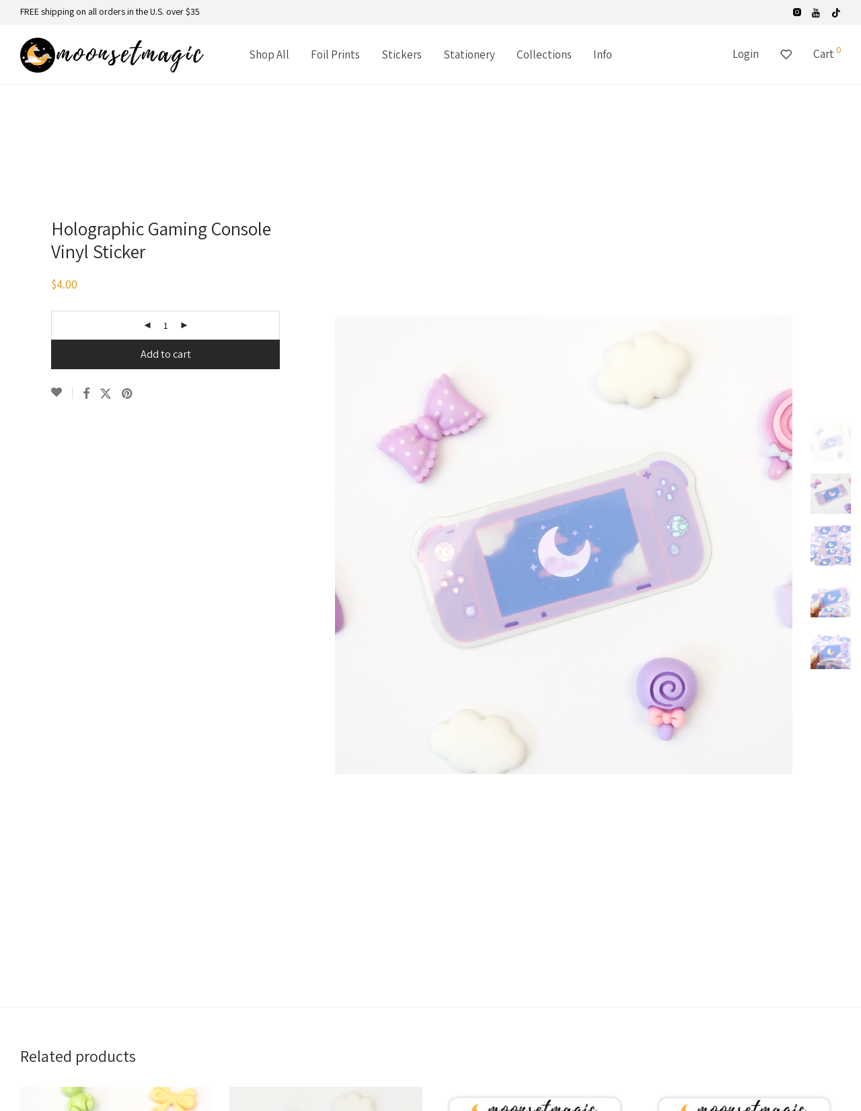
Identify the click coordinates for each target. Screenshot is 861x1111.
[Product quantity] (165, 325)
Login (746, 53)
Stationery (469, 54)
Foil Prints (335, 54)
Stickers (401, 54)
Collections (544, 54)
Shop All (269, 54)
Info (602, 54)
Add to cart (166, 354)
